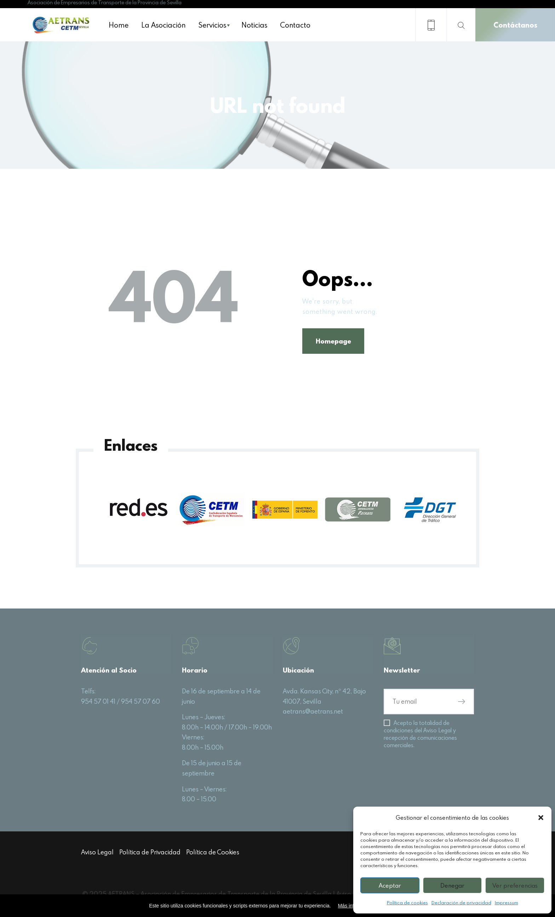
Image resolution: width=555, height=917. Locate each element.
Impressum (506, 902)
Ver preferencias (515, 885)
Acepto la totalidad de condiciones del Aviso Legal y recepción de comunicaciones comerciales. (420, 735)
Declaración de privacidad (461, 902)
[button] (540, 817)
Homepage (335, 341)
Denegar (452, 885)
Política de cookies (407, 902)
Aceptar (390, 885)
